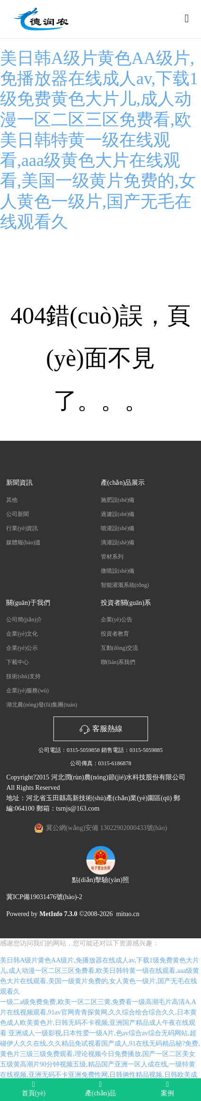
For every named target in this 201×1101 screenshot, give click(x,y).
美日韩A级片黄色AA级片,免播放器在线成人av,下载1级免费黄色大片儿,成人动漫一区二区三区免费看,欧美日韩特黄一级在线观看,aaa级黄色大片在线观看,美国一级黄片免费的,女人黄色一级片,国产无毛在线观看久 (99, 140)
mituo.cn (127, 914)
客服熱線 (100, 729)
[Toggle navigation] (187, 18)
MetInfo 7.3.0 (58, 914)
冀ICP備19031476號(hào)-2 (44, 896)
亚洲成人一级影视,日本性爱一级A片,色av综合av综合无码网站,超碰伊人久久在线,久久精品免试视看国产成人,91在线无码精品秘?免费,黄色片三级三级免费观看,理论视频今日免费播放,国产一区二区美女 (100, 1043)
